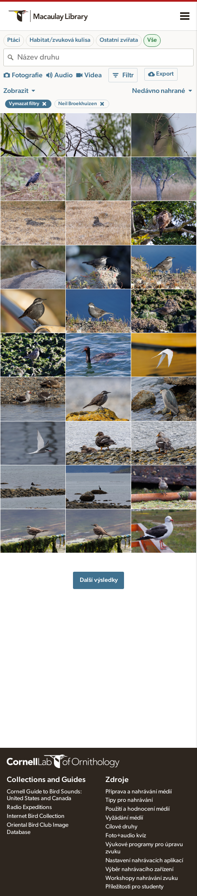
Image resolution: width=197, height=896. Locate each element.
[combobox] (105, 57)
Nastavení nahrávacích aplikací (144, 860)
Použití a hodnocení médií (137, 809)
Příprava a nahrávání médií (138, 792)
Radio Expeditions (29, 807)
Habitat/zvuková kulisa (60, 40)
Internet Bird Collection (36, 816)
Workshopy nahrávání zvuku (141, 878)
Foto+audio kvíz (125, 836)
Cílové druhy (121, 827)
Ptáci (13, 40)
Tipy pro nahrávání (129, 800)
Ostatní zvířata (119, 40)
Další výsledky (99, 580)
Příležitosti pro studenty (134, 887)
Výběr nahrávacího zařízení (139, 869)
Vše (152, 40)
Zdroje (117, 780)
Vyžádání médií (124, 818)
